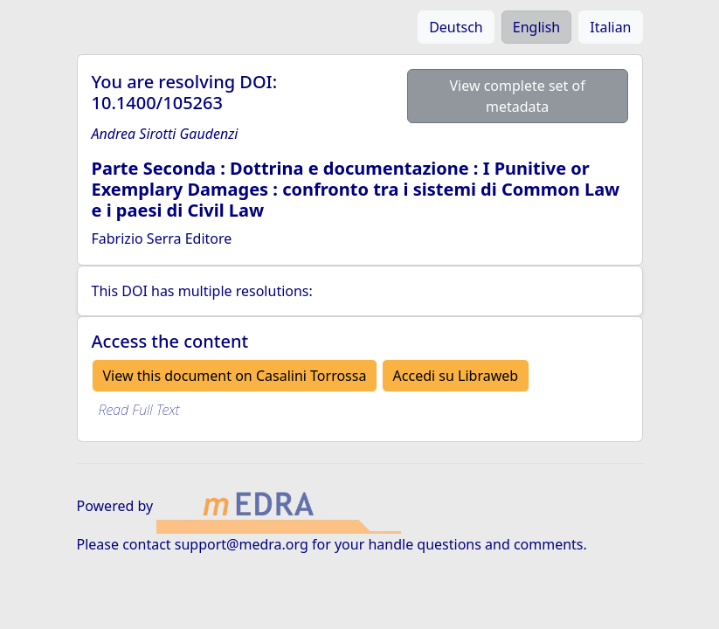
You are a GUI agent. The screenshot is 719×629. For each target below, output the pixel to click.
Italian (610, 27)
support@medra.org (241, 544)
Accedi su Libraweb (456, 375)
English (536, 27)
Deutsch (456, 27)
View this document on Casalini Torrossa (235, 375)
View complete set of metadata (516, 96)
